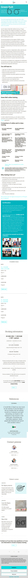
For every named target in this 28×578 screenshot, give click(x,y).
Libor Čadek (14, 451)
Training (3, 516)
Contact (14, 545)
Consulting (4, 500)
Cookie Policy (11, 576)
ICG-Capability (14, 2)
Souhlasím (14, 567)
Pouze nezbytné (14, 571)
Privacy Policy (16, 576)
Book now (4, 289)
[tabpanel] (14, 420)
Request (14, 387)
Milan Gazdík (14, 464)
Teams (2, 120)
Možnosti (14, 574)
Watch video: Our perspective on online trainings (14, 165)
